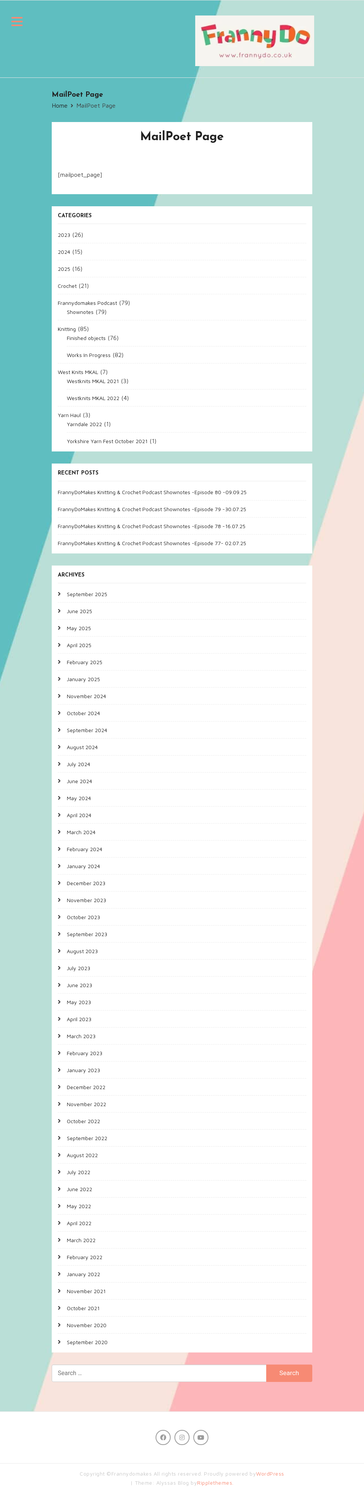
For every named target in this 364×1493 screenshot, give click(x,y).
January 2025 (83, 679)
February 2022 (84, 1257)
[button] (17, 22)
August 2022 (82, 1155)
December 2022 (86, 1087)
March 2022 (81, 1240)
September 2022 (87, 1138)
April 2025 (79, 645)
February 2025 (84, 662)
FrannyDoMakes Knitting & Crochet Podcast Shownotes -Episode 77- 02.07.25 (152, 543)
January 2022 (83, 1274)
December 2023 (86, 883)
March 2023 (81, 1036)
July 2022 (78, 1172)
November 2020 (86, 1325)
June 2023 (79, 985)
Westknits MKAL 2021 (93, 381)
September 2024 (87, 730)
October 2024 (83, 713)
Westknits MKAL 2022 (93, 398)
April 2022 (79, 1223)
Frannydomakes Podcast (87, 303)
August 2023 (82, 951)
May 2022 (79, 1206)
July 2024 (78, 764)
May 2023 (79, 1002)
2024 (64, 252)
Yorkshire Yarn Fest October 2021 (107, 441)
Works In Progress (89, 355)
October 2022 (83, 1121)
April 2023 (79, 1019)
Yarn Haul (69, 415)
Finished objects (86, 338)
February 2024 (84, 849)
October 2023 (83, 917)
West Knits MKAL (78, 372)
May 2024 (79, 798)
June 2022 (79, 1189)
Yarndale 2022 (84, 424)
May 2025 (79, 628)
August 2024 (82, 747)
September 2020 (87, 1342)
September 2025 (87, 594)
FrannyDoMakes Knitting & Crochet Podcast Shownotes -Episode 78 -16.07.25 (151, 526)
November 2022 (86, 1104)
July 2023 (78, 968)
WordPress (270, 1473)
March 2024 (81, 832)
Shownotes (80, 312)
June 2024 (79, 781)
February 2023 (84, 1053)
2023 (64, 235)
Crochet (67, 286)
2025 (64, 269)
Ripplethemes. (215, 1482)
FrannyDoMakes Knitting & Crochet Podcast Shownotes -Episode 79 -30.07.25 (152, 509)
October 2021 (83, 1308)
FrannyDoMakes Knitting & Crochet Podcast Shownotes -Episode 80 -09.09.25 (152, 492)
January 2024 (83, 866)
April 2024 (79, 815)
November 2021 (86, 1291)
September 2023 (87, 934)
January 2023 (83, 1070)
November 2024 (86, 696)
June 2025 (79, 611)
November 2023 (86, 900)
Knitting (67, 329)
